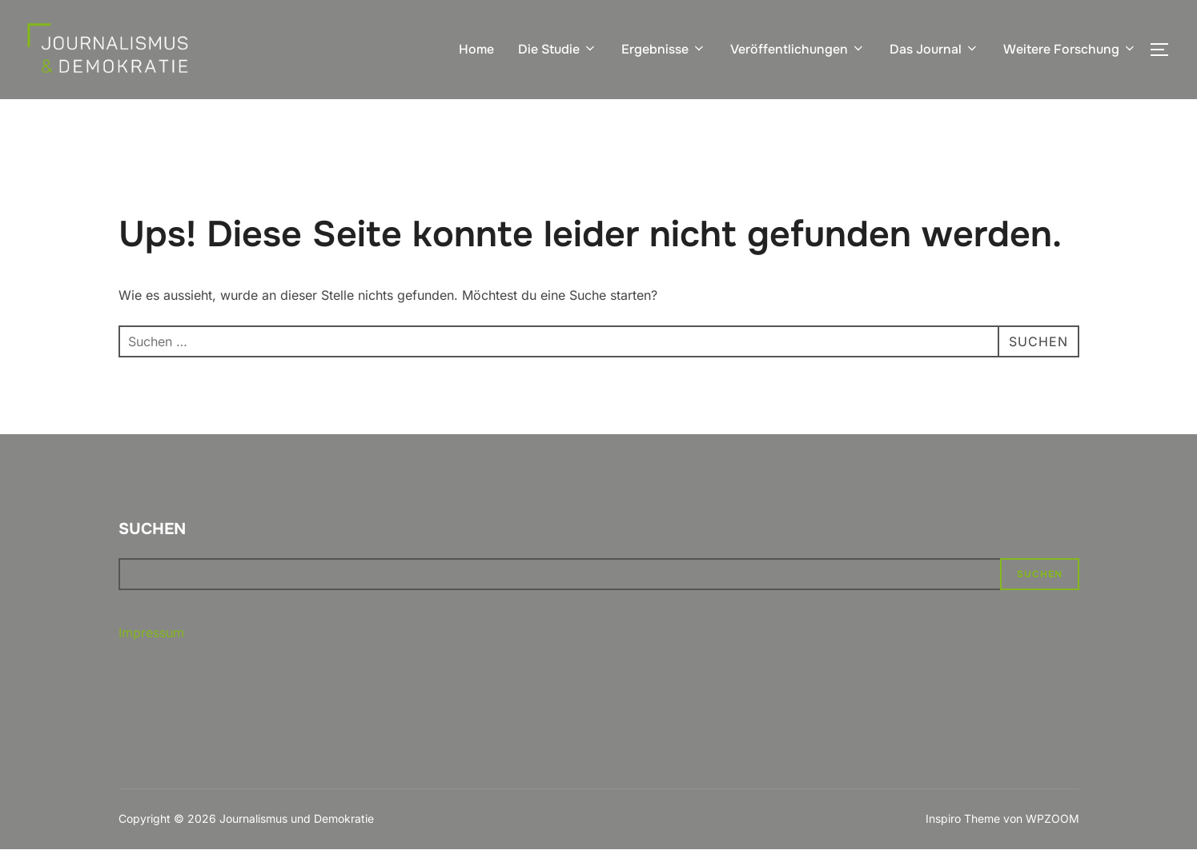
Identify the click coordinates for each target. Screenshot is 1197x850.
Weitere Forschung (1070, 49)
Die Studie (557, 49)
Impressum (151, 632)
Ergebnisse (663, 49)
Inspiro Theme (963, 818)
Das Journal (934, 49)
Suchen (152, 529)
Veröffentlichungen (798, 49)
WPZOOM (1052, 818)
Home (476, 49)
